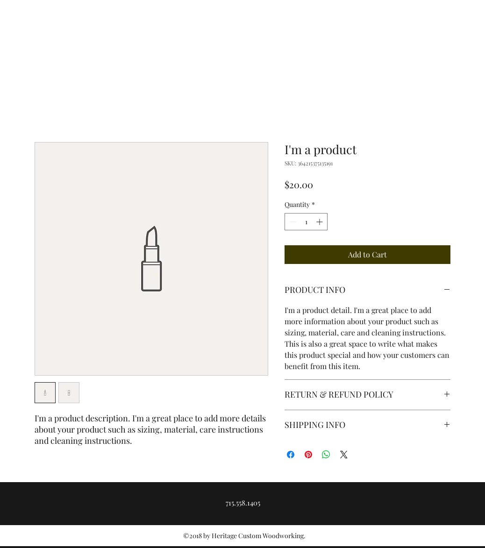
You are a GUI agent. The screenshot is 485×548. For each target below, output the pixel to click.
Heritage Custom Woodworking (96, 50)
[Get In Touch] (433, 52)
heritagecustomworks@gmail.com (72, 23)
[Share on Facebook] (290, 454)
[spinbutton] (306, 222)
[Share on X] (343, 454)
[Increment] (320, 222)
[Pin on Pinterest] (308, 454)
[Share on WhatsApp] (326, 454)
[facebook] (458, 23)
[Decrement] (292, 222)
